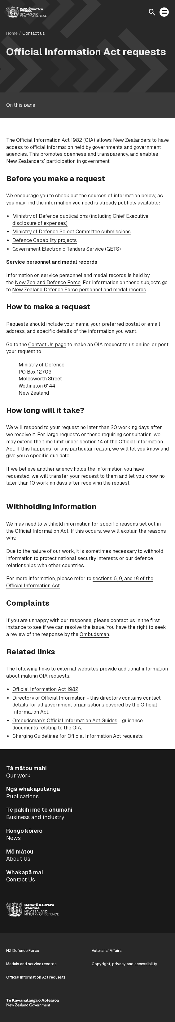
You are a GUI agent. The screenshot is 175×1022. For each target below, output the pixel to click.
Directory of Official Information (48, 698)
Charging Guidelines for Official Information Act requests (77, 736)
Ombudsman (94, 634)
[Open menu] (164, 12)
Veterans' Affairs (107, 950)
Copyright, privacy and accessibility (124, 964)
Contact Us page (47, 344)
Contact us (33, 33)
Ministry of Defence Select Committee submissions (71, 232)
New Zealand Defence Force (48, 282)
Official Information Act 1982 (49, 140)
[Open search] (151, 12)
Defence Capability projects (44, 240)
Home (12, 33)
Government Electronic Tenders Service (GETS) (66, 249)
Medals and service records (31, 964)
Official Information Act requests (36, 977)
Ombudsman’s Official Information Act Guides (64, 721)
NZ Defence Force (22, 950)
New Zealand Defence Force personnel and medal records (79, 290)
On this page (20, 105)
